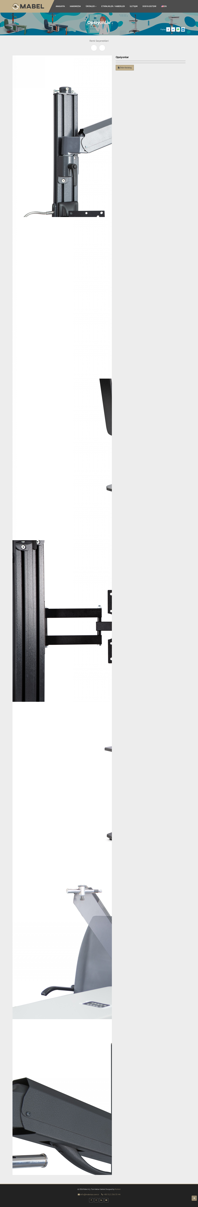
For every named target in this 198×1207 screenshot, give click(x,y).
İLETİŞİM (134, 6)
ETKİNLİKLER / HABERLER (113, 6)
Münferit (117, 1189)
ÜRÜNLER (91, 6)
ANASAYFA (60, 6)
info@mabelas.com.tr (88, 1194)
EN (164, 6)
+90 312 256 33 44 (110, 1194)
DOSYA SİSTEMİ (149, 6)
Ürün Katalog (125, 67)
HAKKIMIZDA (75, 6)
